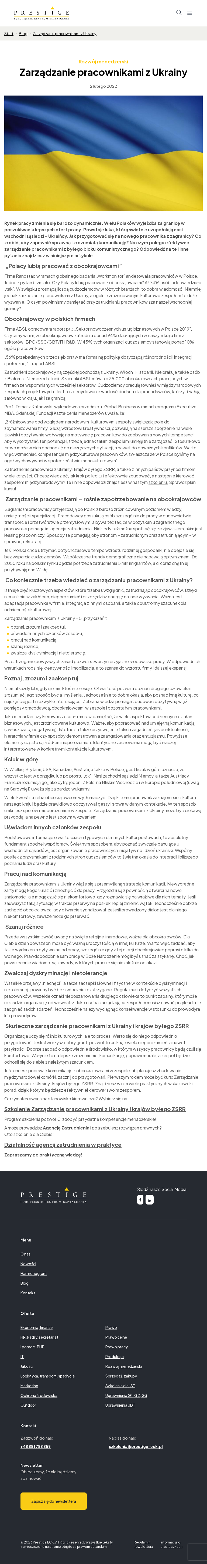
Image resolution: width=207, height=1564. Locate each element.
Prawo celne (116, 1337)
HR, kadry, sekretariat (39, 1337)
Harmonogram (33, 1273)
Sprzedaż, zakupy (121, 1375)
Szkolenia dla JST (120, 1385)
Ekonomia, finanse (36, 1327)
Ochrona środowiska (38, 1395)
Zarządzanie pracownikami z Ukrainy (64, 33)
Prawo (111, 1327)
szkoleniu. (158, 482)
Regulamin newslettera (143, 1544)
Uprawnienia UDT (120, 1405)
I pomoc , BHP (32, 1346)
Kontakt (27, 1292)
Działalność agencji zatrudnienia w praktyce (63, 1144)
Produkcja (114, 1356)
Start (8, 33)
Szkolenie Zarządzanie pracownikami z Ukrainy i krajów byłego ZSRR (95, 1108)
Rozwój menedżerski (103, 61)
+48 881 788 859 (35, 1446)
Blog (23, 33)
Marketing (29, 1385)
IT (22, 1356)
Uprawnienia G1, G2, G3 (126, 1395)
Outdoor (28, 1405)
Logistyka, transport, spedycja (47, 1375)
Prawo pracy (116, 1346)
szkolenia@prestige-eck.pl (136, 1446)
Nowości (28, 1263)
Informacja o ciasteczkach (171, 1544)
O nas (25, 1253)
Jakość (26, 1366)
